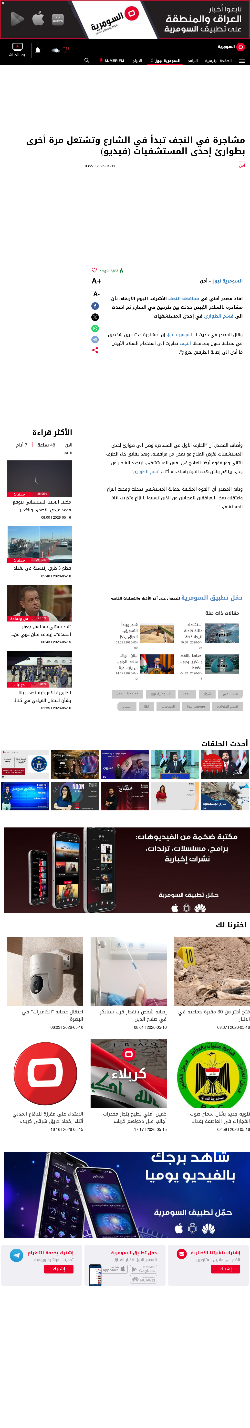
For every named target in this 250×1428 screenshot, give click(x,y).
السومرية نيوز (164, 60)
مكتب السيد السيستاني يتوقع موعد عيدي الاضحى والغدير (42, 506)
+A (96, 281)
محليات (19, 494)
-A (96, 294)
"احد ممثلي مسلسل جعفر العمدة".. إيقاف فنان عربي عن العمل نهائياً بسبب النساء (42, 630)
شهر (67, 453)
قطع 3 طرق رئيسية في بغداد (42, 568)
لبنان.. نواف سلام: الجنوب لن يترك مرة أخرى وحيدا (127, 665)
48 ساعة (46, 445)
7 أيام (21, 445)
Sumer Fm (114, 60)
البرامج (193, 60)
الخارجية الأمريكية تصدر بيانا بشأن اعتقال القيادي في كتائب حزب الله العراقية (41, 696)
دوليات (19, 685)
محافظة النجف (183, 298)
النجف (185, 343)
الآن (68, 445)
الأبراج (137, 60)
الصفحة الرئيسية (218, 60)
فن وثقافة (19, 619)
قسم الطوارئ (219, 316)
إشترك (59, 1269)
